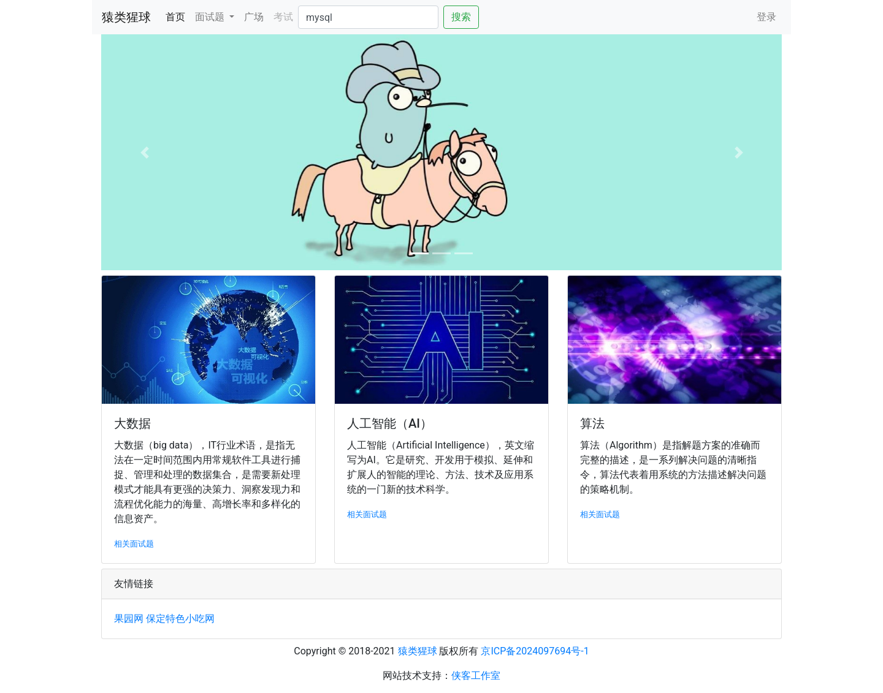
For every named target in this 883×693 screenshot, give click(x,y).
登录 (766, 17)
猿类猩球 (126, 17)
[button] (144, 152)
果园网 (128, 618)
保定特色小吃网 (180, 618)
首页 (178, 16)
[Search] (368, 17)
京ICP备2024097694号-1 (535, 651)
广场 (254, 17)
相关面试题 (134, 543)
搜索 (461, 17)
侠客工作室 (475, 675)
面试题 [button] (211, 17)
